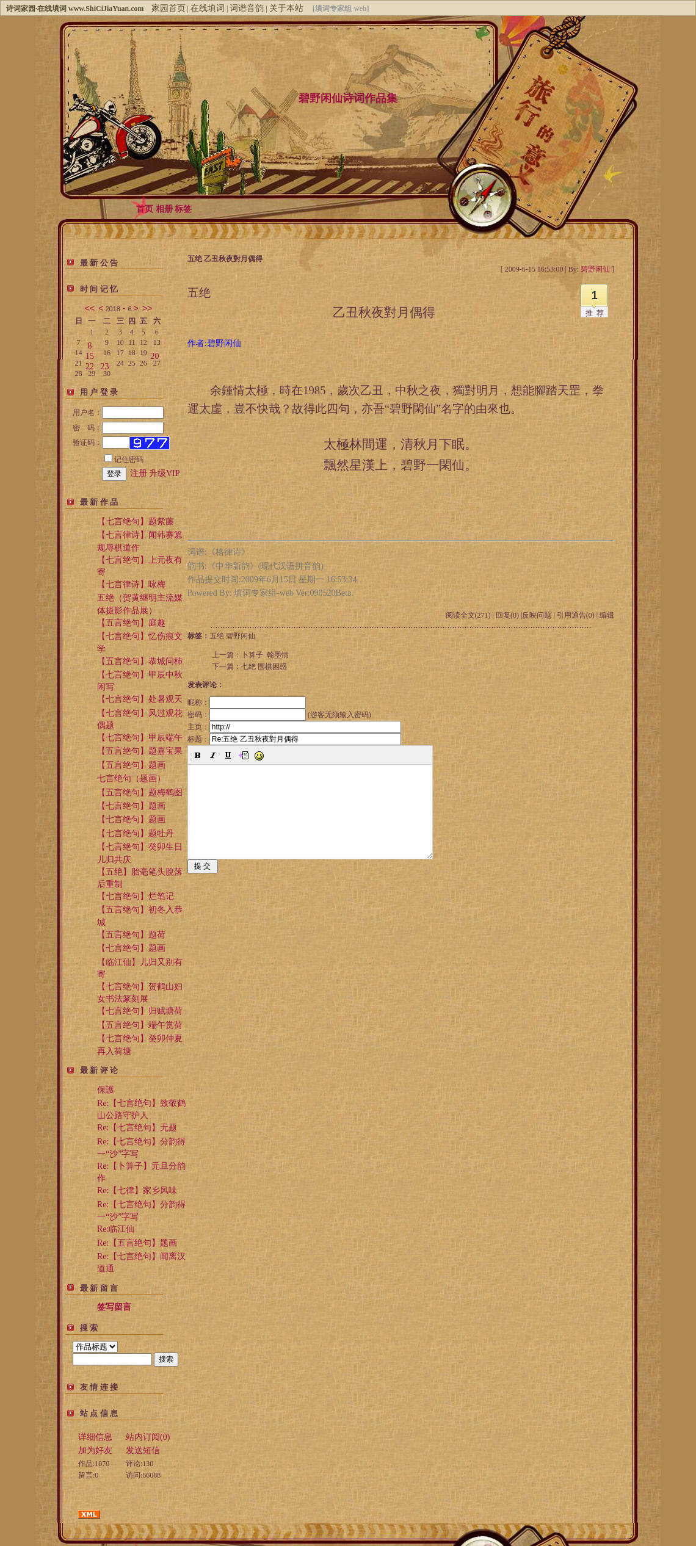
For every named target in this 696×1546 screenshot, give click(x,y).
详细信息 (95, 1437)
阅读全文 (468, 615)
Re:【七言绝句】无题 (137, 1127)
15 (89, 354)
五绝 (216, 636)
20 (154, 354)
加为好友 (95, 1450)
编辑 (607, 615)
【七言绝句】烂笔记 (135, 896)
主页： (294, 727)
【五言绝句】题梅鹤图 (140, 792)
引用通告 (576, 615)
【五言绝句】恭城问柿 (140, 661)
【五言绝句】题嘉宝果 (140, 751)
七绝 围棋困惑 (264, 666)
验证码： (101, 442)
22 (89, 364)
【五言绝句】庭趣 (131, 622)
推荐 (596, 313)
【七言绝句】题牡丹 (135, 833)
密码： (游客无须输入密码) (279, 714)
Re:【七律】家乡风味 (137, 1190)
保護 (105, 1089)
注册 (138, 473)
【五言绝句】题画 (131, 765)
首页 (144, 209)
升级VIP (164, 473)
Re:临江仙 (115, 1229)
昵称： (246, 702)
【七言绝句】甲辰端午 (140, 737)
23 (105, 364)
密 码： (118, 428)
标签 (183, 209)
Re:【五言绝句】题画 (137, 1243)
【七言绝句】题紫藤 (135, 521)
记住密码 (123, 459)
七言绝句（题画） (131, 778)
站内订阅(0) (148, 1437)
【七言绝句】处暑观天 (140, 699)
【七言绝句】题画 (131, 806)
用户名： (118, 412)
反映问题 (536, 615)
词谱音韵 (247, 8)
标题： (294, 739)
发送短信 (143, 1450)
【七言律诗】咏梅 (131, 584)
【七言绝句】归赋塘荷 (140, 1011)
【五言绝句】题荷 (131, 934)
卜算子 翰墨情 (265, 655)
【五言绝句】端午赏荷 (140, 1025)
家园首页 (168, 8)
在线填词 (207, 8)
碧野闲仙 (240, 636)
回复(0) (507, 615)
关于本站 (286, 8)
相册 (164, 209)
